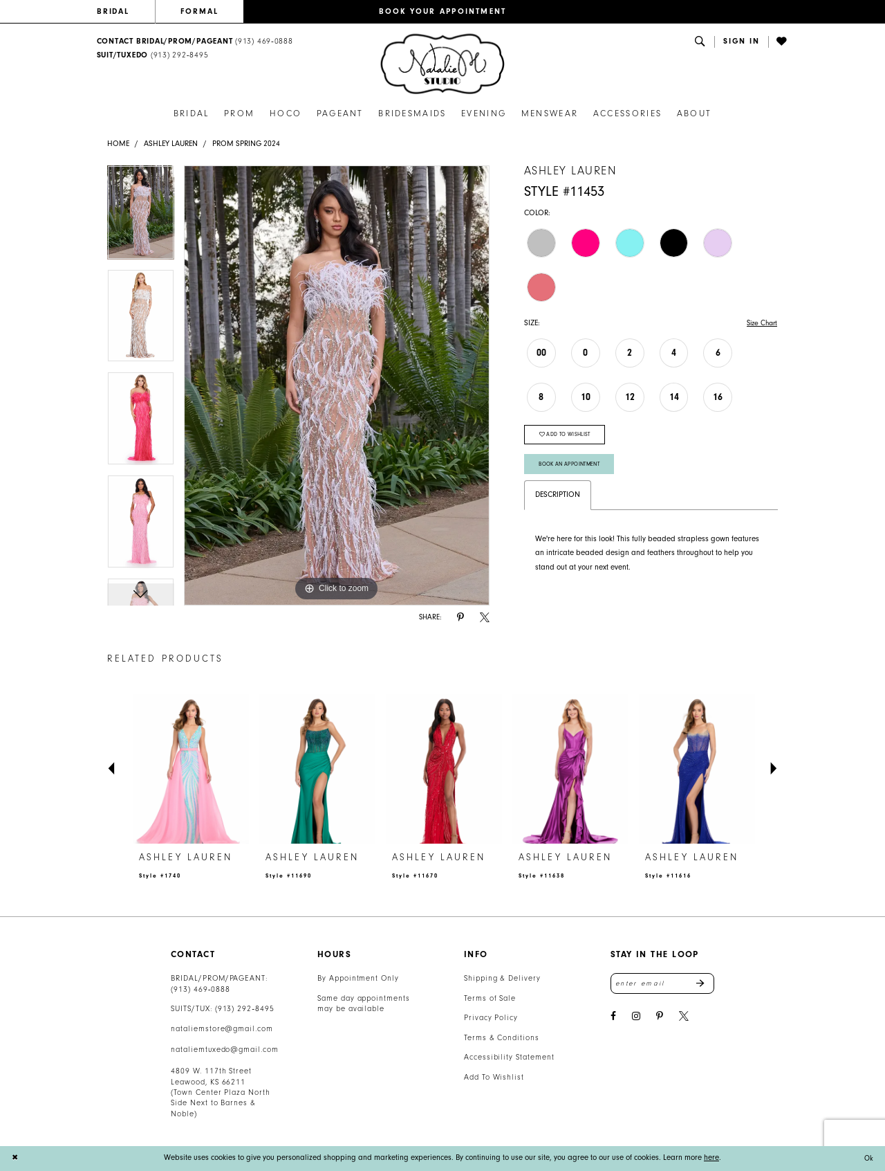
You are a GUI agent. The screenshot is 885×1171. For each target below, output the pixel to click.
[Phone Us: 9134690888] (194, 42)
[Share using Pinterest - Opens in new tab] (460, 618)
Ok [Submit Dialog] (868, 1158)
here (711, 1157)
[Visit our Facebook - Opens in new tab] (613, 1018)
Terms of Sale (490, 998)
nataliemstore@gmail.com (222, 1028)
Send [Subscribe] (705, 984)
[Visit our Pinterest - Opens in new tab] (659, 1018)
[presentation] (191, 769)
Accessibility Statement (509, 1057)
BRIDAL (113, 11)
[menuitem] (126, 12)
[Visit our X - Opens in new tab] (684, 1018)
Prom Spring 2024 (246, 143)
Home (118, 143)
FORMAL (199, 11)
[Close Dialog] (15, 1158)
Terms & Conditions (501, 1037)
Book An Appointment (572, 468)
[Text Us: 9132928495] (152, 56)
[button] (741, 42)
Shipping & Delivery (502, 978)
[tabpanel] (140, 217)
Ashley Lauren (171, 143)
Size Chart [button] (760, 322)
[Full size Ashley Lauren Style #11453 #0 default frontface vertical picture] (337, 385)
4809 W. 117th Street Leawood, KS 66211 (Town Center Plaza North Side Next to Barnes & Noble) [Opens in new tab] (220, 1092)
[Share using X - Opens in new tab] (485, 618)
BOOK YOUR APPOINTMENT (443, 11)
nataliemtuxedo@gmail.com (225, 1049)
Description (557, 500)
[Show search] (700, 42)
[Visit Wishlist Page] (782, 42)
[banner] (442, 64)
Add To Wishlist (494, 1077)
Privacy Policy (491, 1017)
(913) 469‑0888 (200, 989)
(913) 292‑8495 (244, 1008)
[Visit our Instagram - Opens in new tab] (636, 1018)
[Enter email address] (662, 984)
